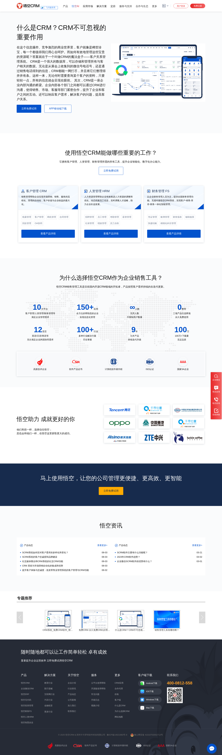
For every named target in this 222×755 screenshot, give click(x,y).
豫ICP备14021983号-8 (117, 735)
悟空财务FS (26, 711)
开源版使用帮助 (98, 688)
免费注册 (198, 6)
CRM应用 (119, 683)
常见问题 (95, 694)
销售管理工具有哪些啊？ (167, 630)
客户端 (118, 700)
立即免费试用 (28, 108)
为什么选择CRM (122, 711)
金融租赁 (48, 705)
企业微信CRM (27, 688)
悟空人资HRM (27, 717)
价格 (117, 694)
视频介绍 (95, 705)
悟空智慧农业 (27, 722)
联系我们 (72, 711)
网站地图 (119, 717)
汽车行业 (48, 700)
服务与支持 (125, 6)
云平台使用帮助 (98, 683)
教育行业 (48, 683)
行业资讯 (72, 688)
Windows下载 (152, 699)
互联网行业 (49, 694)
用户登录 (181, 6)
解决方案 (102, 6)
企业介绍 (72, 683)
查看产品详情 (48, 233)
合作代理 (119, 688)
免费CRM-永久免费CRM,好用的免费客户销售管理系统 (105, 630)
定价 (113, 6)
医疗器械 (48, 688)
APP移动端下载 (58, 108)
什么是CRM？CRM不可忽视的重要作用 (134, 630)
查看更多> (102, 545)
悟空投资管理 (27, 705)
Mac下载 (150, 708)
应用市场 (88, 6)
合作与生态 (142, 6)
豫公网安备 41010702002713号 (146, 735)
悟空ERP (25, 694)
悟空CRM (25, 683)
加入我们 (72, 705)
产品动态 (72, 694)
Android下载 (151, 683)
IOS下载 (150, 691)
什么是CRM (120, 705)
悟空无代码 (26, 700)
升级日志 (95, 700)
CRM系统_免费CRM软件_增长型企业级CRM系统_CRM (70, 630)
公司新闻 (72, 700)
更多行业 (48, 712)
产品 (65, 6)
